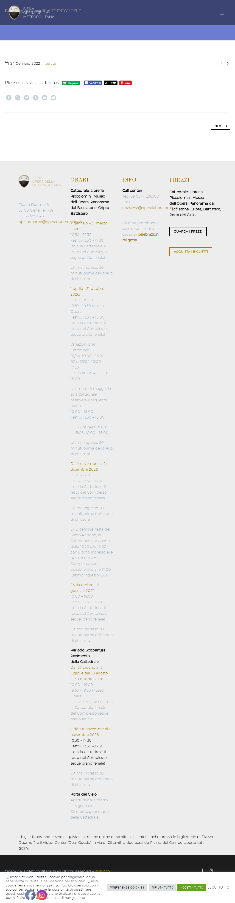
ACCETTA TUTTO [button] (192, 887)
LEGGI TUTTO (218, 887)
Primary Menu (222, 13)
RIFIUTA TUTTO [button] (162, 887)
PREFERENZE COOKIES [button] (127, 887)
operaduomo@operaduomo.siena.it (50, 222)
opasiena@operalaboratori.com (150, 208)
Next (221, 126)
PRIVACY (102, 871)
